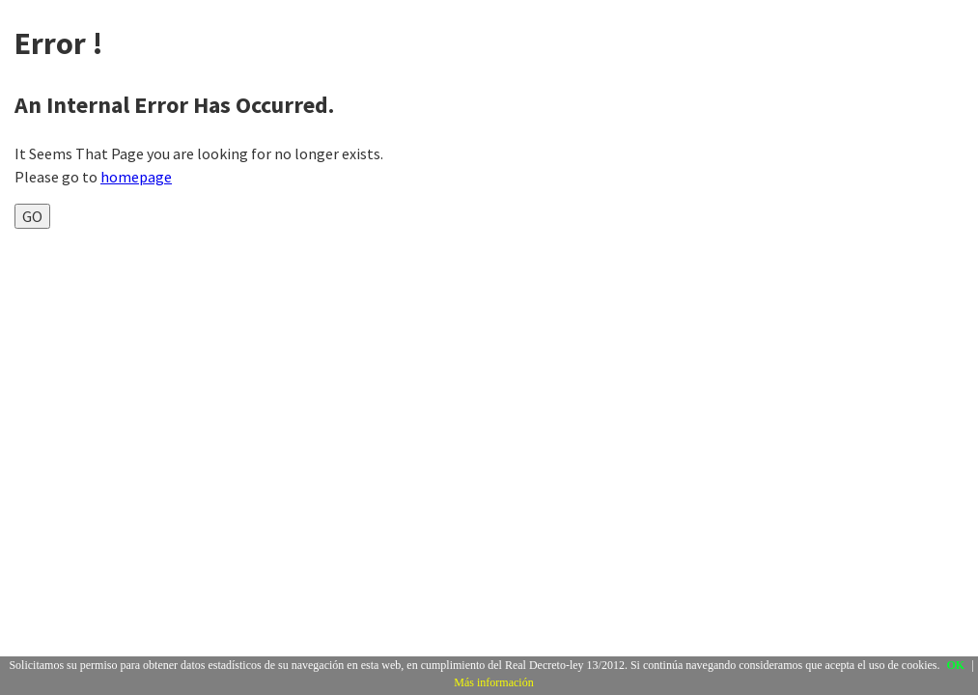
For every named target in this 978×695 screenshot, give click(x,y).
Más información (493, 682)
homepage (136, 176)
